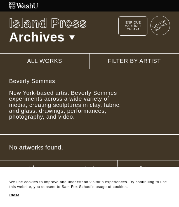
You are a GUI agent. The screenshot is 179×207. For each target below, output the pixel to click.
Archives (42, 37)
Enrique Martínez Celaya (133, 26)
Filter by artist (134, 61)
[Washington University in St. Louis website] (89, 5)
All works (44, 61)
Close (14, 195)
